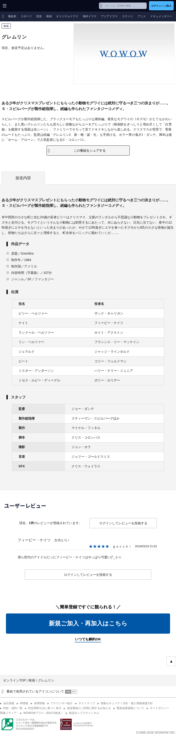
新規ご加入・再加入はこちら (88, 623)
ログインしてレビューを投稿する (123, 523)
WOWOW (21, 5)
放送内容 (23, 178)
